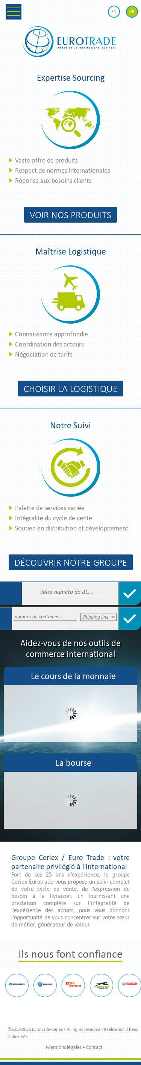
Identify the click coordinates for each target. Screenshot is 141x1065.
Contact (94, 1047)
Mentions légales (64, 1047)
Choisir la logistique (71, 389)
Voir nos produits (70, 215)
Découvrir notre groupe (70, 562)
